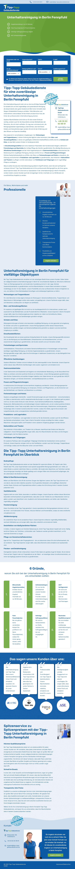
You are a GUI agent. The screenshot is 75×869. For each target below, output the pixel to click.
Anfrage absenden (60, 79)
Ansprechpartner (27, 59)
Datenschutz (67, 864)
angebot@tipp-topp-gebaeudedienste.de (59, 2)
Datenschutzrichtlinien (45, 80)
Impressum (59, 864)
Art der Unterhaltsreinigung (12, 69)
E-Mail (55, 59)
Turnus (40, 68)
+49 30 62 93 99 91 (37, 2)
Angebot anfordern (50, 260)
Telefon (40, 59)
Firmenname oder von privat (13, 60)
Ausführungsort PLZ (59, 68)
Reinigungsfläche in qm (29, 68)
